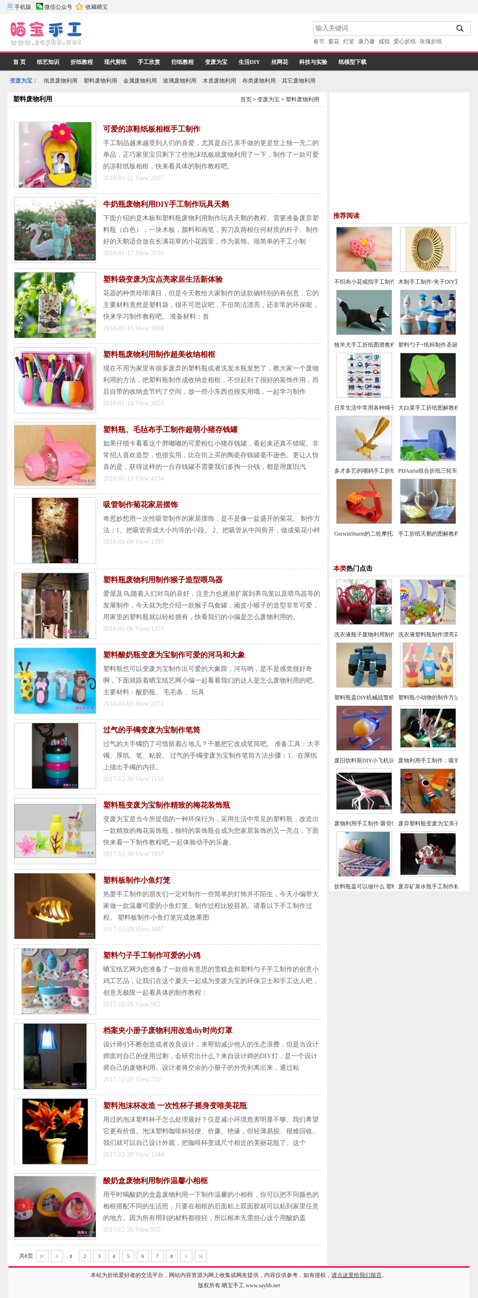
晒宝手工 (233, 1285)
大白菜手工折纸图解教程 (429, 408)
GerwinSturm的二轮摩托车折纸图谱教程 (383, 533)
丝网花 (279, 62)
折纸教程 (81, 62)
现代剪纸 (115, 62)
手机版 (22, 7)
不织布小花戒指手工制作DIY (370, 282)
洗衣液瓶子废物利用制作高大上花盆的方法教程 (393, 634)
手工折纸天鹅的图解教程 (429, 533)
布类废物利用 (259, 80)
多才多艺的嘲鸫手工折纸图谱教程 (376, 471)
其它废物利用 (299, 80)
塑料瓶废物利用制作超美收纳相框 (159, 354)
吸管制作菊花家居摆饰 (140, 505)
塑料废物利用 (100, 80)
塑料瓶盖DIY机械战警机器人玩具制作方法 (386, 697)
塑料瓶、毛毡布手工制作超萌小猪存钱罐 (170, 429)
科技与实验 (313, 62)
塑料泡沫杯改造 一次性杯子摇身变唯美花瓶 (175, 1106)
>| (201, 1256)
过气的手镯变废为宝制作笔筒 (151, 730)
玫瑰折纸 (431, 41)
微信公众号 (58, 7)
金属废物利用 (140, 80)
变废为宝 (216, 62)
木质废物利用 (219, 80)
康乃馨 (366, 41)
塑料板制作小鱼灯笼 (136, 880)
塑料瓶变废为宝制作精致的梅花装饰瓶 (166, 805)
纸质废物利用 (60, 80)
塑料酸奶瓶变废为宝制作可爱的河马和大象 (174, 655)
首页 (246, 99)
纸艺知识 (48, 62)
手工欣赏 (149, 62)
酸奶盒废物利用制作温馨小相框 (155, 1181)
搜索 (460, 28)
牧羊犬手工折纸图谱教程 (365, 345)
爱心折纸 (405, 41)
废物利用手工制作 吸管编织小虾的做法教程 (388, 823)
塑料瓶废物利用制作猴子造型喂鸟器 (163, 580)
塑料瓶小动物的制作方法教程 (434, 697)
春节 (318, 41)
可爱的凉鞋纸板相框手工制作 (151, 129)
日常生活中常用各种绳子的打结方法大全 (384, 408)
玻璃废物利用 (180, 80)
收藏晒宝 (96, 7)
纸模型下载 (352, 62)
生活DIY (249, 62)
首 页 (19, 62)
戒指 (384, 41)
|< (42, 1256)
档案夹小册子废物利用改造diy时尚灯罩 (167, 1030)
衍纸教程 (182, 62)
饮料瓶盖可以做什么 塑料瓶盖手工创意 (382, 886)
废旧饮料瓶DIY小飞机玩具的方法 (375, 760)
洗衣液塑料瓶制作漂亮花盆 (431, 634)
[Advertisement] (198, 35)
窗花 (333, 41)
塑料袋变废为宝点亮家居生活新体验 (163, 279)
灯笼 (348, 41)
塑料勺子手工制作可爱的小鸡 (151, 955)
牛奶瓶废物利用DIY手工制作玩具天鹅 (166, 204)
